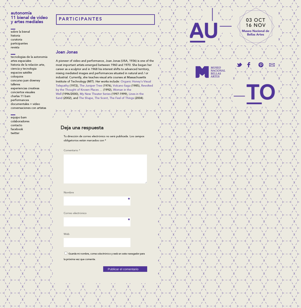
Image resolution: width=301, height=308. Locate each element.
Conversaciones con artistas (28, 108)
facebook (17, 129)
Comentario (72, 150)
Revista (15, 47)
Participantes (19, 43)
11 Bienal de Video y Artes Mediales (29, 20)
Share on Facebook (248, 64)
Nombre (70, 199)
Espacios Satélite (21, 72)
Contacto (16, 125)
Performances (20, 100)
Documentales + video (25, 104)
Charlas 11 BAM (20, 96)
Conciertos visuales (23, 92)
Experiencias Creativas (25, 88)
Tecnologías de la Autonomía (29, 57)
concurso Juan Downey (25, 80)
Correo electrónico (75, 219)
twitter (15, 133)
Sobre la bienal (20, 32)
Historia (15, 35)
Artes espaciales (21, 61)
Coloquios (17, 76)
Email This (272, 64)
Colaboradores (20, 121)
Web (66, 239)
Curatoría (16, 39)
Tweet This (239, 64)
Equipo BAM (19, 117)
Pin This (260, 64)
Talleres (15, 84)
